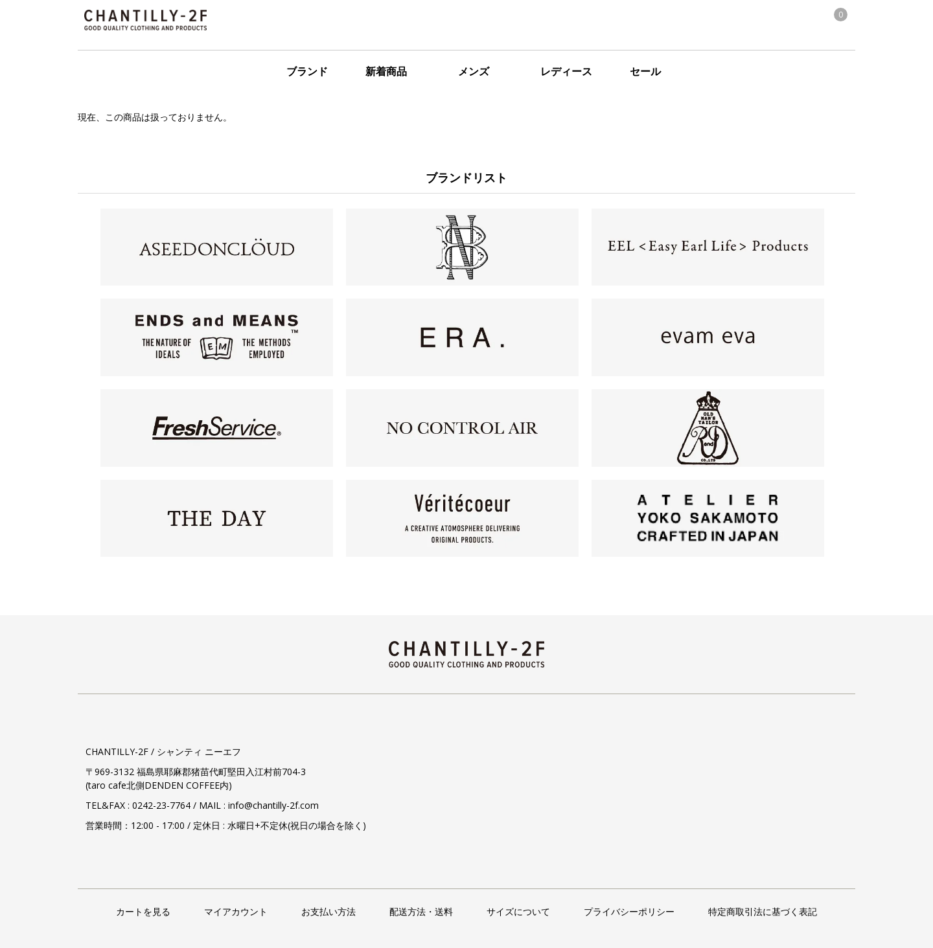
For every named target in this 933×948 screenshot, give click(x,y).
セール (645, 71)
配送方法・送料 (421, 911)
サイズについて (518, 911)
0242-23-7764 (161, 805)
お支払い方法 (328, 911)
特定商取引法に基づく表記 (762, 911)
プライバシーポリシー (629, 911)
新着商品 (386, 71)
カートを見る (143, 911)
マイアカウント (236, 911)
